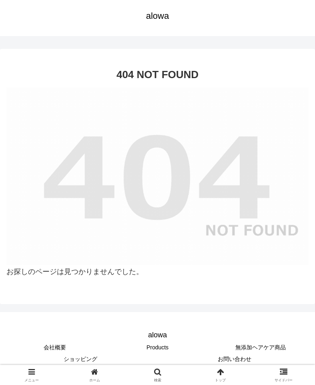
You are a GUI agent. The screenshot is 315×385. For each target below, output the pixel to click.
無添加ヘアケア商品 (260, 347)
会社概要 (55, 347)
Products (157, 347)
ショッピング (80, 359)
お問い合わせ (234, 359)
